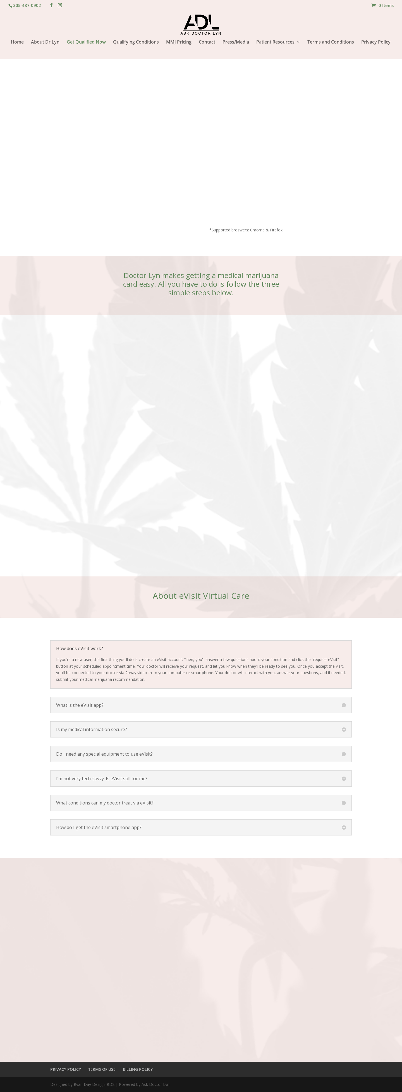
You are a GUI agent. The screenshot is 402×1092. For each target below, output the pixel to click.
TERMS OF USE (102, 1069)
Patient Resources (275, 42)
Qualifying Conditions (136, 42)
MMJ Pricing (179, 42)
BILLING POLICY (138, 1069)
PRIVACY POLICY (65, 1069)
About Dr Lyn (45, 42)
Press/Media (235, 42)
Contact (207, 42)
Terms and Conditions (330, 42)
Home (17, 42)
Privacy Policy (376, 42)
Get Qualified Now (86, 42)
